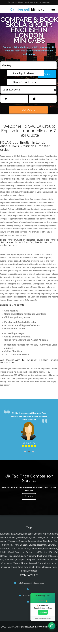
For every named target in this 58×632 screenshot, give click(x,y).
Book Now (29, 496)
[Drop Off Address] (31, 82)
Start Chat (43, 612)
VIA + (47, 74)
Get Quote (28, 109)
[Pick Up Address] (25, 73)
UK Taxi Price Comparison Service (29, 478)
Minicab (27, 9)
